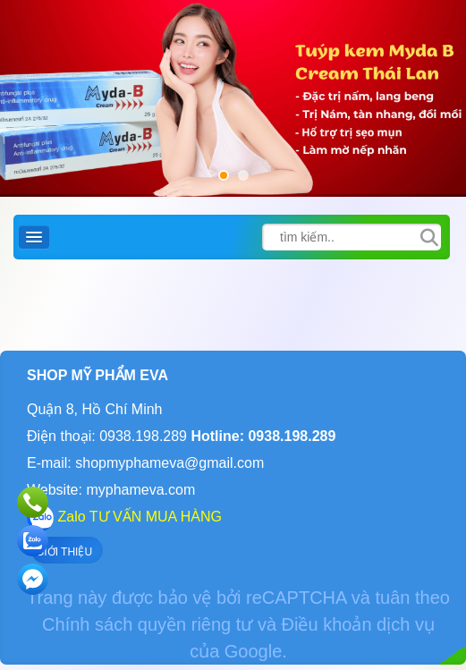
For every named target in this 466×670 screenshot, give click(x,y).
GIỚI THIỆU (64, 552)
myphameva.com (140, 489)
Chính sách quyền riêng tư (147, 624)
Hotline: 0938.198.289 (261, 436)
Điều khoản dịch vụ (358, 624)
